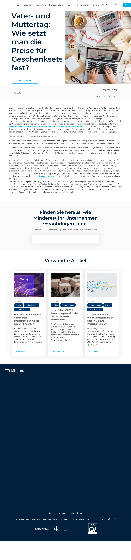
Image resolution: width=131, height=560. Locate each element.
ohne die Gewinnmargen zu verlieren (68, 126)
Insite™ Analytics (36, 443)
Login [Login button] (117, 5)
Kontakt (62, 505)
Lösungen (28, 5)
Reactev (15, 389)
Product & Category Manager (37, 485)
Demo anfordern (25, 80)
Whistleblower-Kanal (81, 511)
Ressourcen (41, 5)
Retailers (33, 457)
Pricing (18, 305)
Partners (86, 389)
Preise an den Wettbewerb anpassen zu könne (29, 126)
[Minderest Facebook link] (115, 511)
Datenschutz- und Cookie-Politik (27, 511)
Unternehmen (83, 5)
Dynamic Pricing (22, 309)
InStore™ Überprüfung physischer (38, 432)
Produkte (16, 5)
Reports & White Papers (115, 394)
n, (51, 126)
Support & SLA (64, 385)
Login (71, 505)
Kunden (70, 5)
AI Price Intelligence (37, 406)
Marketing (34, 475)
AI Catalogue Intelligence (39, 411)
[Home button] (4, 5)
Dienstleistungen (56, 5)
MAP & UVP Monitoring (39, 397)
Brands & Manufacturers (39, 461)
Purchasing (34, 480)
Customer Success (65, 389)
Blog (107, 385)
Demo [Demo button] (127, 5)
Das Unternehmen (90, 385)
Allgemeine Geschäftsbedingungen (56, 511)
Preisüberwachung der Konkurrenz (38, 391)
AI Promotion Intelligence (39, 415)
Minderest (16, 385)
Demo (79, 505)
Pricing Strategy (31, 305)
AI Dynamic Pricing (37, 402)
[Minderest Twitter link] (109, 511)
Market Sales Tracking (38, 420)
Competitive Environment (40, 447)
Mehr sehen (22, 352)
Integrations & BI (65, 394)
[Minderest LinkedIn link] (102, 511)
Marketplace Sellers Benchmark (37, 425)
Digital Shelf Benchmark (39, 438)
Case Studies (111, 389)
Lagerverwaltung (46, 176)
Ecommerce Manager (38, 491)
